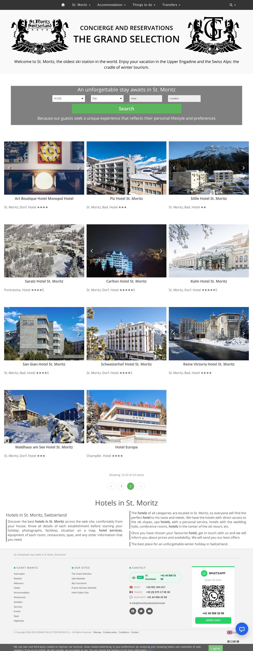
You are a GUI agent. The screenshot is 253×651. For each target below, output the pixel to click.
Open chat (213, 620)
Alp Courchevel (79, 583)
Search (126, 108)
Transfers (171, 5)
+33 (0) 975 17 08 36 (158, 592)
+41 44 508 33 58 (157, 597)
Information (19, 574)
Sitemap (97, 632)
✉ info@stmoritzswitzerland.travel (147, 603)
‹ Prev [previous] (111, 486)
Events (17, 611)
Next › (140, 486)
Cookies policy (110, 632)
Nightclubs (19, 621)
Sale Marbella (78, 578)
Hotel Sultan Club (80, 592)
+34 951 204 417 (155, 587)
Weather (18, 578)
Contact (135, 632)
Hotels (17, 588)
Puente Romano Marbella (84, 588)
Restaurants (19, 597)
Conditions (124, 632)
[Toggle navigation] (233, 5)
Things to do (144, 5)
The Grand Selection (82, 574)
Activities (18, 602)
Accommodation (111, 5)
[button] (10, 168)
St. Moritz (81, 5)
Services (18, 607)
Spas (16, 616)
